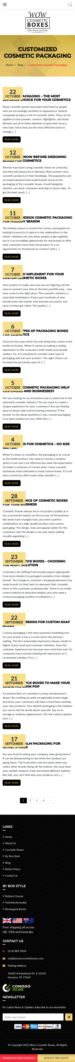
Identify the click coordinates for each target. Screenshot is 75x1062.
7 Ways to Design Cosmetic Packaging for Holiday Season (37, 219)
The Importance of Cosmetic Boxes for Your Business (35, 502)
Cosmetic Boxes (14, 849)
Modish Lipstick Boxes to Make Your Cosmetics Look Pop (36, 685)
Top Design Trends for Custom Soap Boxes (36, 624)
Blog (8, 862)
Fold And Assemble (16, 902)
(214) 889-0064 (17, 950)
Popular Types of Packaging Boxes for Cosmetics (35, 333)
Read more (12, 139)
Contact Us (11, 875)
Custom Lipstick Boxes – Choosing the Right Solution (34, 563)
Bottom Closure (14, 896)
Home (8, 836)
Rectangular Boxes (15, 909)
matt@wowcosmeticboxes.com (25, 958)
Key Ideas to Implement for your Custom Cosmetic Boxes (33, 276)
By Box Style (12, 856)
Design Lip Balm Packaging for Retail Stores (31, 745)
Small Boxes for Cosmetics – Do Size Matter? (36, 446)
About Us (10, 843)
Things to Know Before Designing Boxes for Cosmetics (34, 159)
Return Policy (12, 869)
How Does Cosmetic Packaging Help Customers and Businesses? (36, 389)
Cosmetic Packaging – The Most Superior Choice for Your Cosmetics (36, 98)
